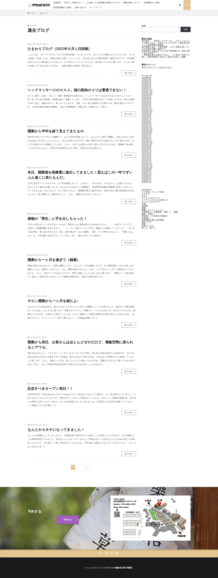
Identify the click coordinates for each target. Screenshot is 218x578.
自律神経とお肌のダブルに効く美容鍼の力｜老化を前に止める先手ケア (166, 52)
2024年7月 (146, 118)
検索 (144, 25)
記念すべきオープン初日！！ (50, 388)
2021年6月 (146, 152)
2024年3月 (146, 124)
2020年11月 (147, 166)
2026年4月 (146, 82)
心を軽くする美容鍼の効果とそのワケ (103, 2)
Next (87, 467)
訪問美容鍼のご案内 (62, 7)
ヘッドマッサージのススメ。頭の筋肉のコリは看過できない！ (77, 90)
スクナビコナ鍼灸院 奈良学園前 (118, 567)
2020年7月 (146, 172)
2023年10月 (147, 132)
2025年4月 (146, 104)
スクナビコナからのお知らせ (155, 200)
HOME (32, 13)
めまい (145, 196)
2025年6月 (146, 102)
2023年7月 (146, 136)
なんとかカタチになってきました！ (56, 429)
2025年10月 (147, 94)
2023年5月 (146, 140)
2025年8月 (146, 98)
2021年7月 (146, 150)
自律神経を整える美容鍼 (153, 220)
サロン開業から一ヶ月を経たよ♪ (53, 301)
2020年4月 (146, 178)
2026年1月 (146, 88)
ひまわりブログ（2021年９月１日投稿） (59, 49)
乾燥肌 (145, 206)
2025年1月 (146, 108)
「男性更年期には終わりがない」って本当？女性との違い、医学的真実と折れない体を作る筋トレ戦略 (166, 56)
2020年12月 (147, 164)
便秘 (144, 208)
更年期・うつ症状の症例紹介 (155, 216)
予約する (68, 519)
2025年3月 (146, 106)
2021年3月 (146, 158)
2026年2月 (146, 86)
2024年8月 (146, 116)
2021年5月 (146, 154)
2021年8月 (146, 148)
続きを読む (128, 73)
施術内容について (131, 2)
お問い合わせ (80, 7)
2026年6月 (146, 78)
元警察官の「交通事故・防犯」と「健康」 (161, 212)
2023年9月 (146, 134)
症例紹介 (57, 2)
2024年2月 (146, 126)
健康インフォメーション (153, 210)
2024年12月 (147, 110)
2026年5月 (146, 80)
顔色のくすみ (148, 226)
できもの (146, 194)
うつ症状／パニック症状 (153, 192)
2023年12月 (147, 128)
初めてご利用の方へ (73, 2)
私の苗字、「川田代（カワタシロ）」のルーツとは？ (166, 41)
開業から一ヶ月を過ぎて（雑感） (54, 260)
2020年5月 (146, 176)
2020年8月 (146, 170)
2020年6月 (146, 174)
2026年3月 (146, 84)
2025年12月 (147, 90)
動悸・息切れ (148, 214)
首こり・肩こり (149, 228)
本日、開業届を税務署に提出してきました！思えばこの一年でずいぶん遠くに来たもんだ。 (80, 174)
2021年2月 (146, 160)
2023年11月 (147, 130)
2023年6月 (146, 138)
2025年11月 (147, 92)
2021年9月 (146, 146)
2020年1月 (146, 182)
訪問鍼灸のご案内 (152, 2)
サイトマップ (95, 7)
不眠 (144, 204)
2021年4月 (146, 156)
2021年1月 (146, 162)
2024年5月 (146, 120)
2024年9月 (146, 114)
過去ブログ (44, 13)
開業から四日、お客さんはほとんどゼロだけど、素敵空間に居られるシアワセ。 (80, 344)
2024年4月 (146, 122)
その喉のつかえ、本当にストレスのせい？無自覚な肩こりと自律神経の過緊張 (166, 44)
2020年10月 (147, 168)
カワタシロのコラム (151, 198)
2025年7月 (146, 100)
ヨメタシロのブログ (151, 202)
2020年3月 (146, 180)
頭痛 (144, 224)
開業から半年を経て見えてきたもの (56, 131)
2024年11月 (147, 112)
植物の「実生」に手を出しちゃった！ (57, 218)
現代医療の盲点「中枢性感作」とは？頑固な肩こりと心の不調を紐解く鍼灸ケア (166, 48)
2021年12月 (147, 142)
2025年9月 (146, 96)
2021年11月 (147, 144)
